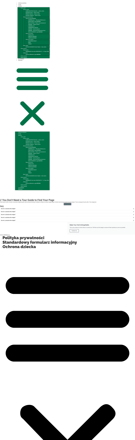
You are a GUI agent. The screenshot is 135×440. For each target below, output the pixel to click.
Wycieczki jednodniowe (28, 16)
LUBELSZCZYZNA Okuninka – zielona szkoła (35, 10)
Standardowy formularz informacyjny (39, 242)
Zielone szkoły (26, 9)
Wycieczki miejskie (29, 39)
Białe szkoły (25, 45)
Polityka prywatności (23, 237)
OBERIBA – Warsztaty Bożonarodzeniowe (36, 30)
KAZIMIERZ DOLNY (32, 40)
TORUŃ (29, 43)
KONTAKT (20, 60)
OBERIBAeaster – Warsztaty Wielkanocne (36, 19)
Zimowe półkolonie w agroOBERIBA (33, 54)
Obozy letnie (25, 49)
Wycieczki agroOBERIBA (31, 18)
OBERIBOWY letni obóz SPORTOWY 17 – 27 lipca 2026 (37, 51)
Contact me (74, 230)
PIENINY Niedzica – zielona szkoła (33, 13)
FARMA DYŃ (31, 34)
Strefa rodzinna (24, 57)
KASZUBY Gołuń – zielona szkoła (32, 12)
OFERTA (20, 6)
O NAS (19, 4)
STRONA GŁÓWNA (22, 3)
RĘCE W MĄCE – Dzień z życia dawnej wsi (37, 22)
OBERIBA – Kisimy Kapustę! (34, 28)
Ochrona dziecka (19, 246)
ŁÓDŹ (29, 42)
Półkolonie (25, 52)
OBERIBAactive (31, 25)
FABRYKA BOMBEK (32, 37)
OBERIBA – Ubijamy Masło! (34, 24)
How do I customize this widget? (8, 208)
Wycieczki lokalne (29, 33)
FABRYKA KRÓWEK (32, 36)
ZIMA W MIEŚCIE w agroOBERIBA (35, 31)
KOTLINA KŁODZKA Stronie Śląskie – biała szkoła (36, 46)
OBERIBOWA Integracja (33, 27)
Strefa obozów (24, 48)
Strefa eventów (24, 55)
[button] (32, 96)
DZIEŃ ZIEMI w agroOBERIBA (34, 21)
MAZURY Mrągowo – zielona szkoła (33, 15)
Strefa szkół (23, 7)
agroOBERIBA (21, 58)
